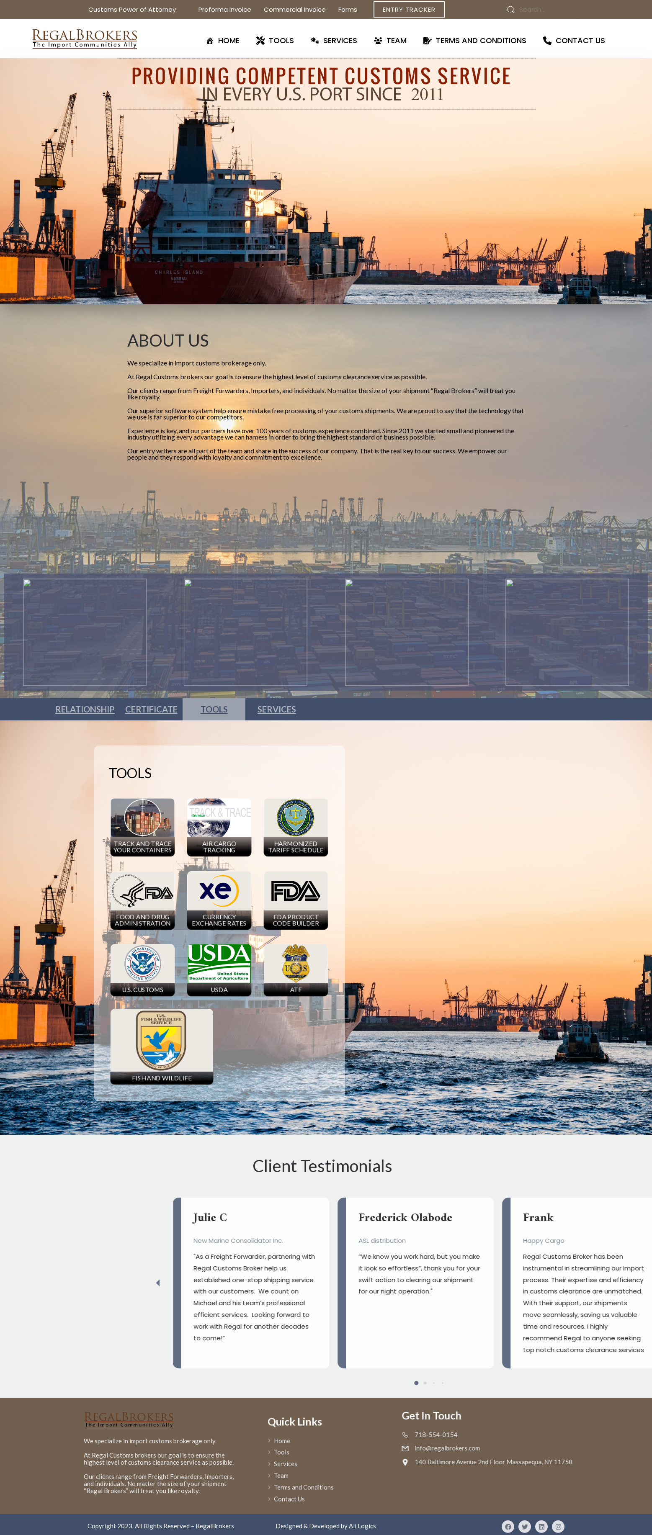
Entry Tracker (409, 9)
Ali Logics (362, 1526)
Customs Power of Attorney (137, 9)
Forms (352, 9)
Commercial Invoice (295, 9)
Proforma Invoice (224, 9)
